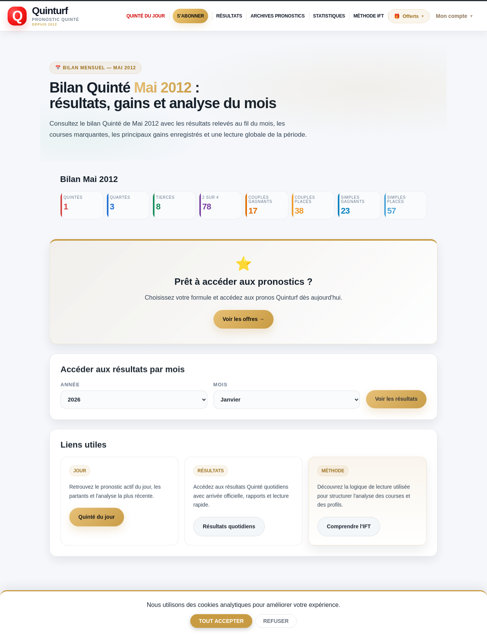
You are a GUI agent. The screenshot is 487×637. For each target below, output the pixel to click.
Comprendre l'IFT (349, 528)
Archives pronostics (277, 16)
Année (70, 386)
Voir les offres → (243, 319)
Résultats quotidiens (229, 528)
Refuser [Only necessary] (276, 621)
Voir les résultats (396, 401)
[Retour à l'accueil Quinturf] (43, 16)
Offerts (413, 16)
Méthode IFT (368, 16)
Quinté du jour (145, 16)
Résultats (229, 16)
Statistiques (329, 16)
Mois (220, 386)
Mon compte (454, 16)
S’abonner (190, 16)
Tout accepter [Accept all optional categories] (221, 621)
